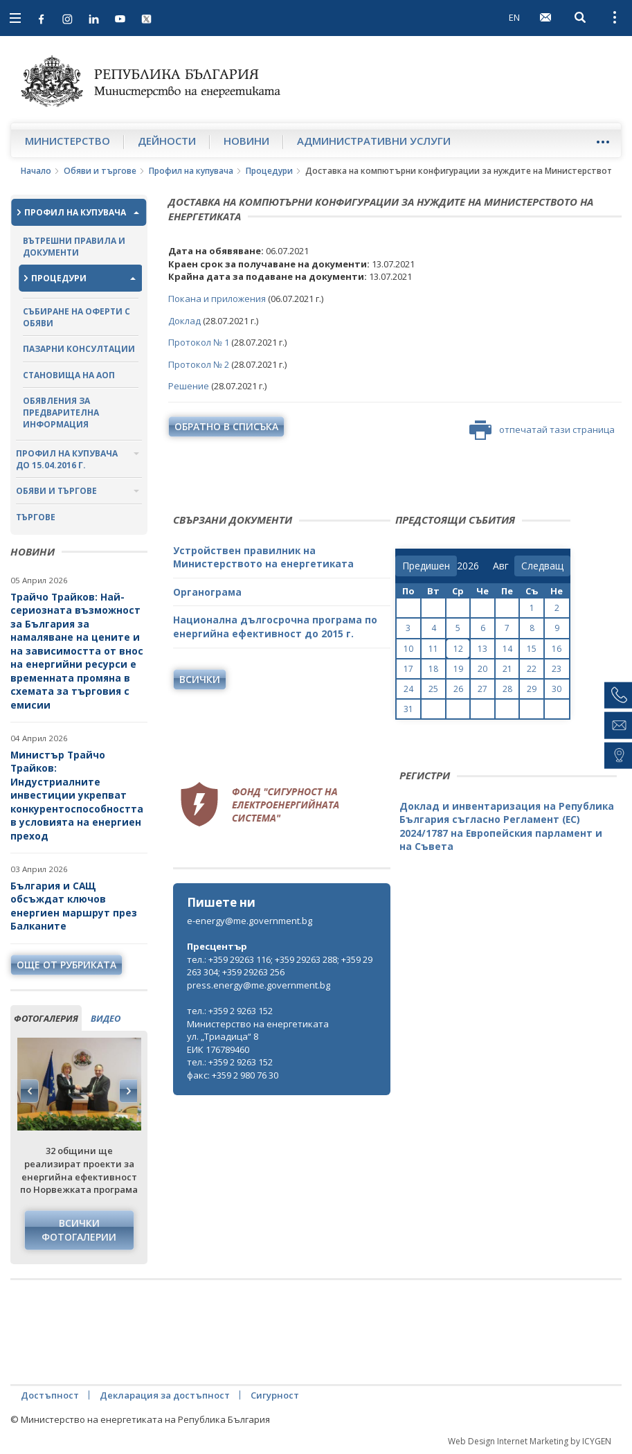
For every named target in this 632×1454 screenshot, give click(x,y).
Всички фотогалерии (79, 1229)
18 (433, 669)
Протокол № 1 (198, 342)
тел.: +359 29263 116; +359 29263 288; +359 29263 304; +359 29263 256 (279, 966)
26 (458, 689)
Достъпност (50, 1395)
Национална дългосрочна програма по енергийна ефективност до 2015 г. (275, 626)
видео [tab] (105, 1018)
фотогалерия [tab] (46, 1018)
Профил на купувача (191, 171)
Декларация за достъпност (165, 1395)
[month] (503, 566)
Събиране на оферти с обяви (76, 317)
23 (556, 669)
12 (458, 649)
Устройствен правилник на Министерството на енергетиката (263, 557)
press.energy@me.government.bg (258, 985)
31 (408, 709)
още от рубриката (66, 964)
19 (458, 669)
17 (408, 669)
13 (482, 649)
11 (433, 649)
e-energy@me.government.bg (249, 920)
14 (507, 649)
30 (556, 689)
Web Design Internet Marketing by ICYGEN (529, 1441)
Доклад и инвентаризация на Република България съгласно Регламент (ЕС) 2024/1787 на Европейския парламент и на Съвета (506, 826)
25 (433, 689)
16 (556, 649)
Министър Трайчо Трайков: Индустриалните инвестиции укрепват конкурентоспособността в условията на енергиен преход (76, 795)
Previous (30, 1091)
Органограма (207, 592)
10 (408, 649)
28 (507, 689)
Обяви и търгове (100, 171)
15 (531, 649)
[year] (468, 566)
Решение (189, 386)
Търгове (35, 517)
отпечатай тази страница (542, 430)
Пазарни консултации (79, 349)
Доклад (185, 320)
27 (482, 689)
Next (128, 1091)
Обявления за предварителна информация (61, 412)
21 (507, 669)
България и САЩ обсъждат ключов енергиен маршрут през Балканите (73, 906)
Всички (199, 679)
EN (514, 17)
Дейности (167, 141)
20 (482, 669)
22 (531, 669)
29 (531, 689)
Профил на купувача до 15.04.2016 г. (67, 459)
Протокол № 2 (198, 364)
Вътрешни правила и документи (74, 246)
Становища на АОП (69, 375)
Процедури (269, 171)
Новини (246, 141)
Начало (36, 171)
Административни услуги (374, 141)
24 (408, 689)
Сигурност (275, 1395)
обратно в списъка (226, 426)
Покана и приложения (217, 298)
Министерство (67, 141)
